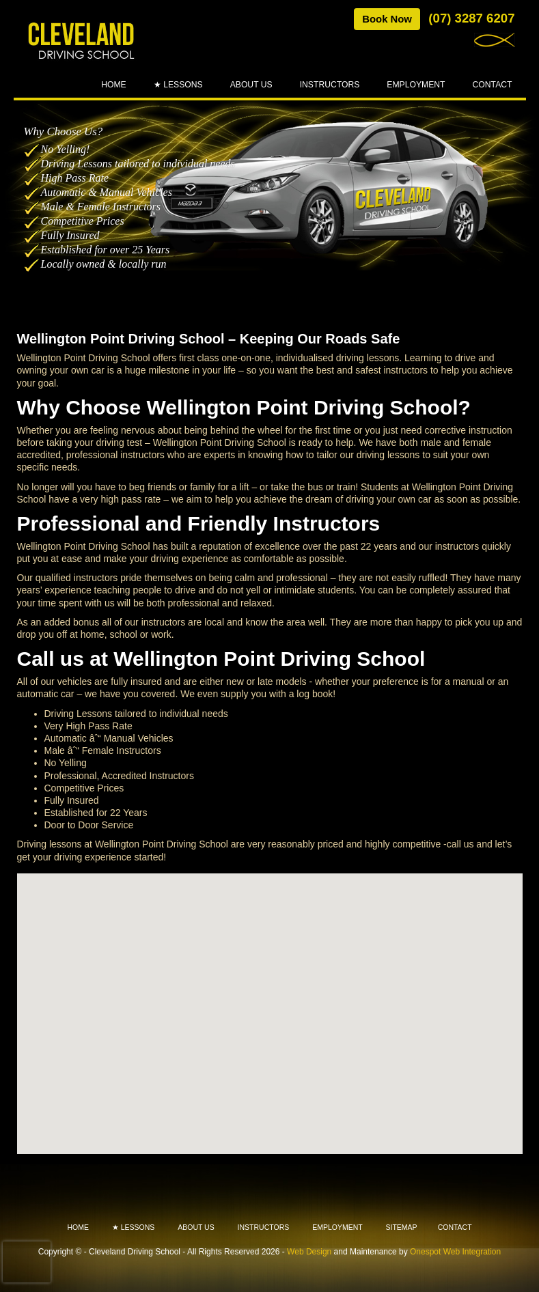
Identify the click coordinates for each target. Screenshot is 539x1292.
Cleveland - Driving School (82, 41)
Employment (416, 84)
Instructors (330, 84)
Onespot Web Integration (455, 1251)
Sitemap (401, 1227)
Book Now (387, 19)
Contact (492, 84)
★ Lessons (178, 84)
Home (113, 84)
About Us (251, 84)
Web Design (309, 1251)
